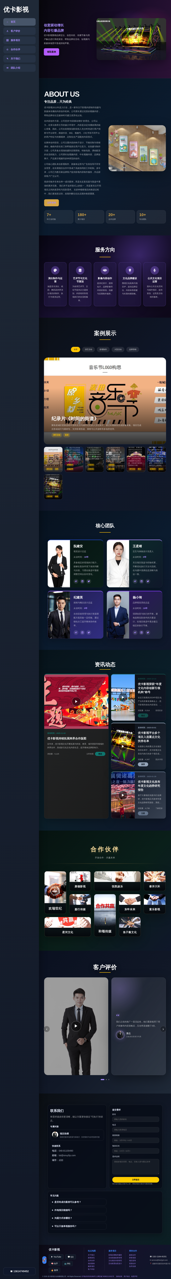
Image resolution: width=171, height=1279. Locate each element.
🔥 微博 (54, 1270)
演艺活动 (88, 349)
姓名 (114, 1114)
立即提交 (135, 1180)
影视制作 (103, 349)
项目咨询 (132, 1261)
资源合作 (132, 1263)
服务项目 (91, 1266)
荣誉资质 (132, 1258)
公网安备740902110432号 (105, 1276)
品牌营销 (132, 349)
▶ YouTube (56, 1257)
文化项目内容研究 (115, 1261)
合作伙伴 (91, 1261)
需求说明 (116, 1156)
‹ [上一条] (46, 1029)
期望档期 (116, 1135)
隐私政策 (119, 1276)
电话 (114, 1125)
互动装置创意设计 (115, 1263)
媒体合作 (132, 1255)
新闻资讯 (91, 1258)
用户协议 (127, 1276)
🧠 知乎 (54, 1263)
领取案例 (51, 52)
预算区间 (116, 1146)
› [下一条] (163, 1029)
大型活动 (118, 349)
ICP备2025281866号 (89, 1276)
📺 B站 (67, 1263)
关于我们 (91, 1255)
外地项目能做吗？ (63, 1210)
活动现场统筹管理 (115, 1258)
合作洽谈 (132, 1266)
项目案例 (91, 1263)
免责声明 (134, 1276)
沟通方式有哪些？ (63, 1218)
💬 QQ (71, 1257)
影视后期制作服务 (115, 1255)
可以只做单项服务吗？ (65, 1226)
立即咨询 (51, 203)
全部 (75, 349)
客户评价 (91, 1269)
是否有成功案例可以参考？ (67, 1202)
